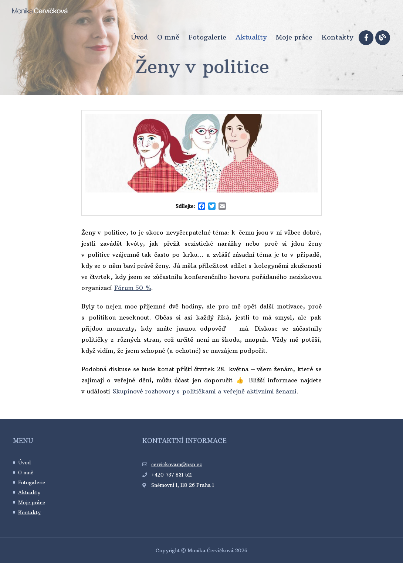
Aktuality (251, 37)
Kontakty (337, 37)
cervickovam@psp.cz (176, 464)
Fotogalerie (207, 37)
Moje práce (294, 37)
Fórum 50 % (132, 287)
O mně (168, 37)
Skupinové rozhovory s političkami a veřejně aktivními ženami (205, 391)
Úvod (139, 37)
